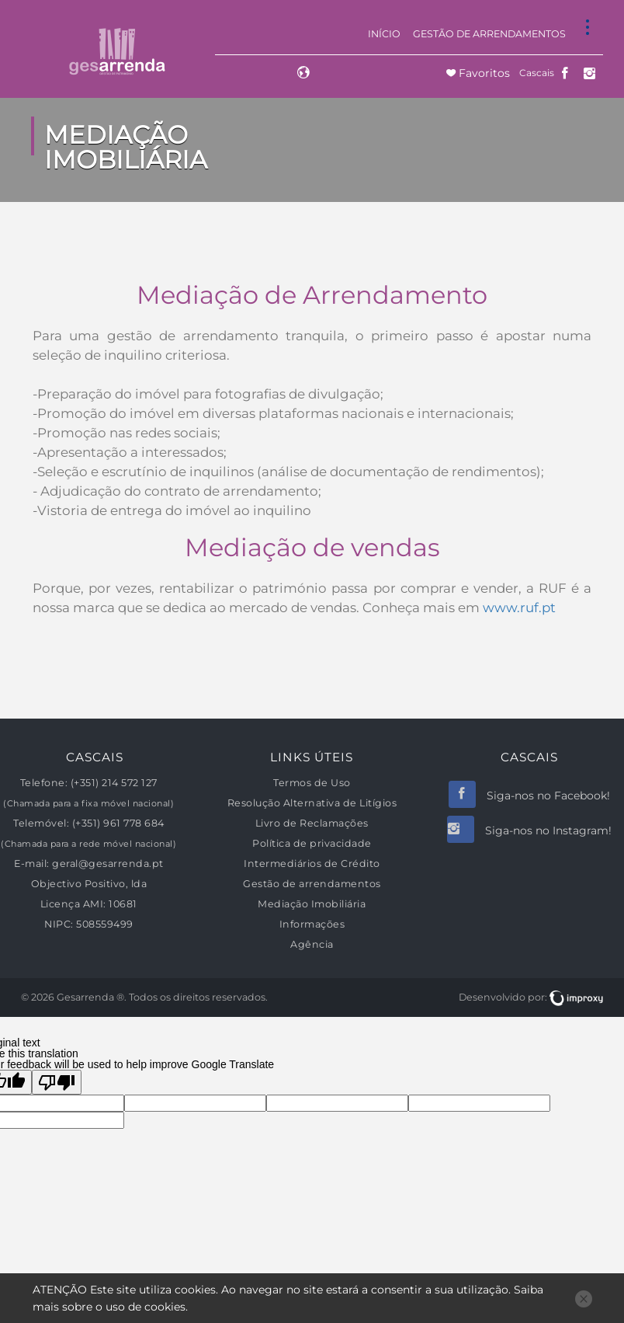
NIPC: (59, 924)
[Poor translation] (56, 1082)
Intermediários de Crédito (312, 863)
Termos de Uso (312, 783)
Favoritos (483, 73)
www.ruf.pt (519, 607)
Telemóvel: (41, 823)
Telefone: (44, 783)
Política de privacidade (312, 843)
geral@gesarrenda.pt (108, 863)
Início (384, 34)
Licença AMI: (73, 904)
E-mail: (32, 863)
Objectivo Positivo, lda (89, 884)
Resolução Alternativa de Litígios (312, 803)
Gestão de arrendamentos (489, 34)
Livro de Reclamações (312, 823)
